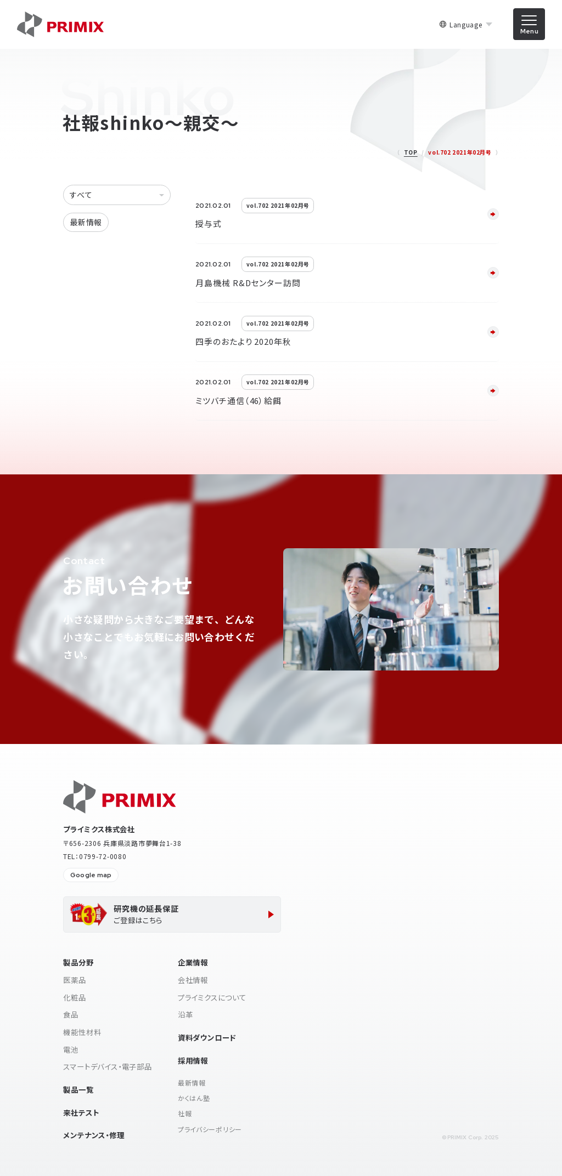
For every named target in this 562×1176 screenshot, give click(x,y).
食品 (70, 1014)
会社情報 (193, 979)
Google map (90, 875)
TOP (411, 152)
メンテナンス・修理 (93, 1134)
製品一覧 (78, 1089)
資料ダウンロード (207, 1037)
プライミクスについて (212, 997)
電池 (70, 1049)
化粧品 (74, 997)
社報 (185, 1113)
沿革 (185, 1014)
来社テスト (81, 1112)
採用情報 (193, 1060)
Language (466, 25)
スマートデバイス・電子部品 (107, 1066)
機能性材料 (82, 1031)
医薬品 (74, 979)
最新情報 (86, 222)
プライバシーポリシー (210, 1129)
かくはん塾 (194, 1098)
